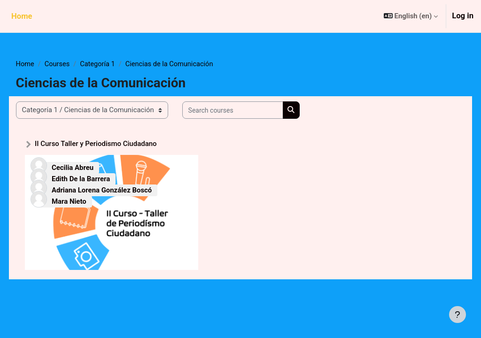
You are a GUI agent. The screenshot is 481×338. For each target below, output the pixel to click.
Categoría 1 (116, 64)
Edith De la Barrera (98, 179)
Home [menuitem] (21, 16)
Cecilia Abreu (90, 168)
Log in (462, 15)
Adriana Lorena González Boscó (119, 189)
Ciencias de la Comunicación (190, 64)
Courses (75, 64)
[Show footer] (457, 314)
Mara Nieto (86, 201)
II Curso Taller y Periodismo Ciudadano (113, 144)
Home (42, 64)
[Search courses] (250, 110)
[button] (411, 16)
